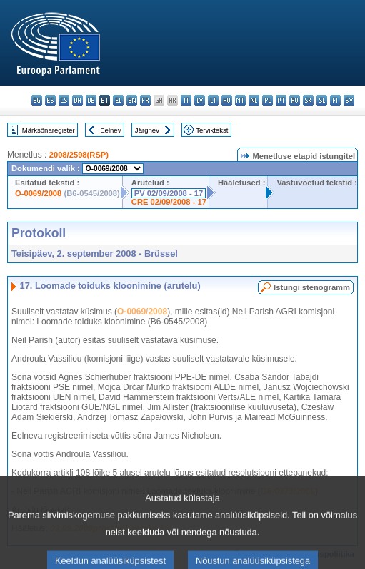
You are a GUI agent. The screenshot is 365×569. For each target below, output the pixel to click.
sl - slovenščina (321, 100)
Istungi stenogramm (312, 287)
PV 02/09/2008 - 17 (168, 193)
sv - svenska (349, 100)
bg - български (36, 100)
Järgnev (147, 130)
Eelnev (110, 130)
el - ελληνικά (118, 100)
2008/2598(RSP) (79, 154)
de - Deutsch (91, 100)
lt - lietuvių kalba (213, 100)
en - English (131, 100)
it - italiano (186, 100)
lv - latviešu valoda (199, 100)
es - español (50, 100)
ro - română (294, 100)
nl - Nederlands (254, 100)
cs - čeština (64, 100)
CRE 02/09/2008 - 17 (168, 202)
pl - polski (267, 100)
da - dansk (77, 100)
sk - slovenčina (308, 100)
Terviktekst (212, 130)
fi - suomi (335, 100)
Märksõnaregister (48, 130)
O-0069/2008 (38, 193)
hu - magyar (226, 100)
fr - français (145, 100)
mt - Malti (240, 100)
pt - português (281, 100)
